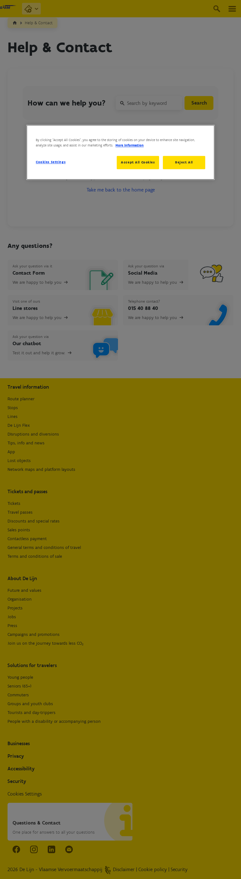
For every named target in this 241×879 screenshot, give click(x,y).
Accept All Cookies (137, 162)
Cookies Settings (51, 162)
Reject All (184, 162)
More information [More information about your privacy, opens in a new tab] (129, 145)
